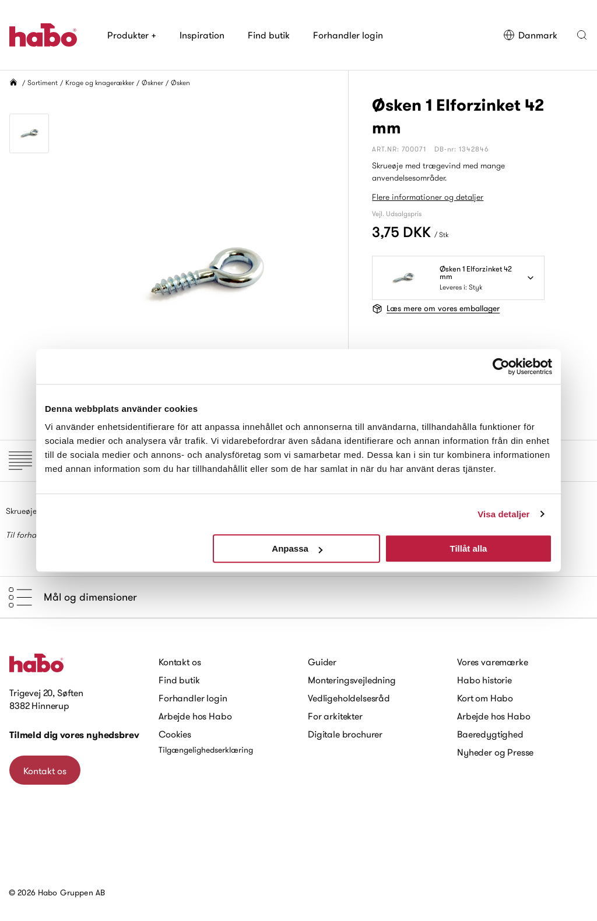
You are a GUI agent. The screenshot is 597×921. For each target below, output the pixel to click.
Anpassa (297, 548)
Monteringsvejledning (352, 680)
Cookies (175, 734)
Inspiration (202, 35)
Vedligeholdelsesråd (349, 698)
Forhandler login (348, 35)
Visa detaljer (503, 514)
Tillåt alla (468, 548)
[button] (582, 35)
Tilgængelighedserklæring (206, 749)
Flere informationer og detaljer (427, 197)
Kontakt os (44, 771)
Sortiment (42, 82)
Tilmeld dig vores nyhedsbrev (74, 735)
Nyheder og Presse (495, 752)
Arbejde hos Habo (195, 716)
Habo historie (484, 680)
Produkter (131, 35)
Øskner (152, 82)
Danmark (530, 35)
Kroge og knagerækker (99, 82)
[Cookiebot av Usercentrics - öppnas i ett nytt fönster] (501, 366)
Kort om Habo (485, 698)
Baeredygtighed (490, 734)
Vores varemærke (492, 662)
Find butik (269, 35)
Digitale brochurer (345, 734)
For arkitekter (335, 716)
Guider (322, 662)
